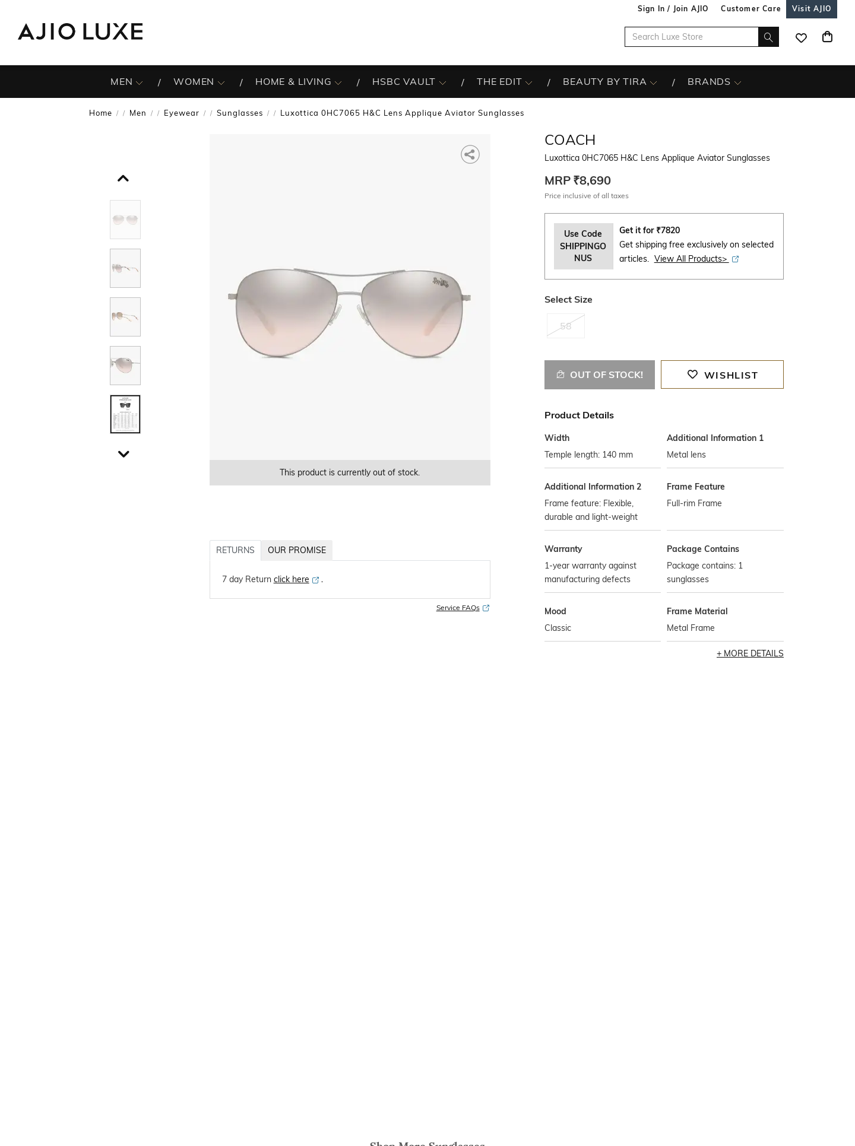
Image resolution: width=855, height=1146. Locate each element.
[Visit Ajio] (811, 8)
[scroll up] (121, 176)
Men (138, 113)
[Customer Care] (751, 8)
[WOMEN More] (221, 82)
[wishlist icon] (801, 37)
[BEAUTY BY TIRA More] (653, 82)
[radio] (566, 330)
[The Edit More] (529, 82)
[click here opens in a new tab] (297, 579)
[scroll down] (121, 452)
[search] (768, 37)
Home (100, 113)
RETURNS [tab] (235, 550)
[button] (471, 153)
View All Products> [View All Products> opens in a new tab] (697, 258)
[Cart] (827, 37)
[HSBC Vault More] (442, 82)
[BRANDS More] (738, 82)
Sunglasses (240, 113)
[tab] (125, 221)
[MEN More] (139, 82)
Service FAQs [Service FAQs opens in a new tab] (463, 608)
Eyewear (182, 113)
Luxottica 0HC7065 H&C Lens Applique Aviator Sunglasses (402, 113)
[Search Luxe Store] (702, 37)
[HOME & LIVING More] (338, 82)
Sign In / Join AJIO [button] (673, 8)
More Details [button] (754, 653)
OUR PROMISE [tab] (297, 550)
